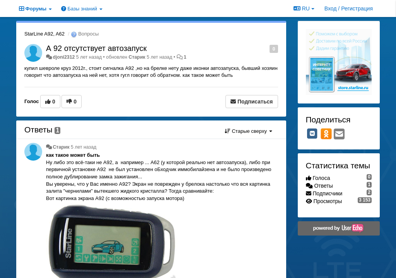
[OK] (326, 133)
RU (304, 8)
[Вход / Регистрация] (348, 8)
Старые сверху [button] (248, 131)
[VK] (312, 133)
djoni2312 (64, 57)
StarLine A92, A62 (44, 34)
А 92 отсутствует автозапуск (96, 48)
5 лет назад (83, 147)
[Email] (339, 134)
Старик (137, 57)
